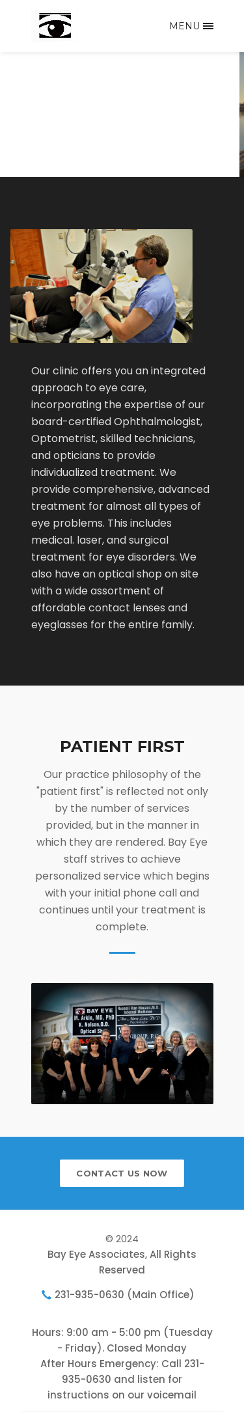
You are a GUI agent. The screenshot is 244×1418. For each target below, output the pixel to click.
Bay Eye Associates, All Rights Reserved (122, 1262)
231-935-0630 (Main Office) (125, 1294)
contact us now (121, 1173)
